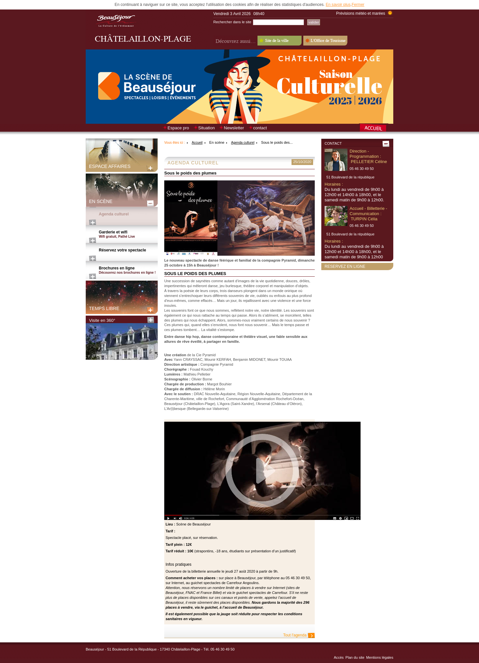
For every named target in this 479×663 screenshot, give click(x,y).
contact (260, 127)
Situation (206, 127)
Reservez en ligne (345, 266)
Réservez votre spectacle (122, 250)
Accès (339, 657)
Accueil (197, 142)
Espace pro (178, 127)
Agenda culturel (114, 214)
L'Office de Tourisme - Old (325, 41)
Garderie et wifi (128, 234)
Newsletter (234, 127)
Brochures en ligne (128, 270)
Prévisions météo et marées (360, 13)
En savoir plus (338, 4)
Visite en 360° (102, 320)
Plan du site (355, 657)
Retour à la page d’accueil (376, 128)
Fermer (358, 4)
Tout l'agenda (295, 635)
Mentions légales (379, 657)
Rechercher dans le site (232, 22)
